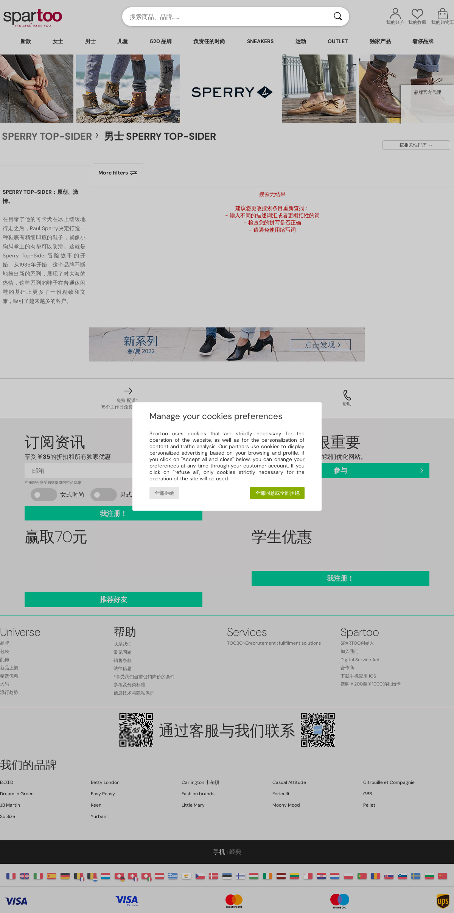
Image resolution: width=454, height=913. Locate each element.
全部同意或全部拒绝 (277, 493)
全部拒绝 (164, 493)
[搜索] (337, 16)
